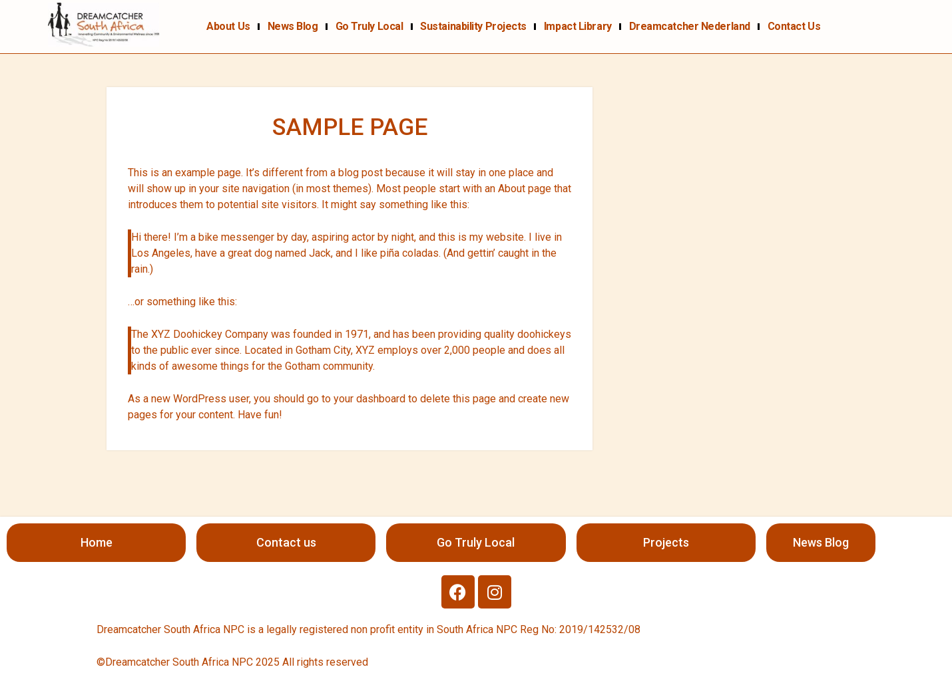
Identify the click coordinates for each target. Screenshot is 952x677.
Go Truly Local (369, 26)
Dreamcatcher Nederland (689, 26)
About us (228, 26)
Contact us (794, 26)
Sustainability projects (473, 26)
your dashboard (369, 398)
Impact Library (578, 26)
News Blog (293, 26)
